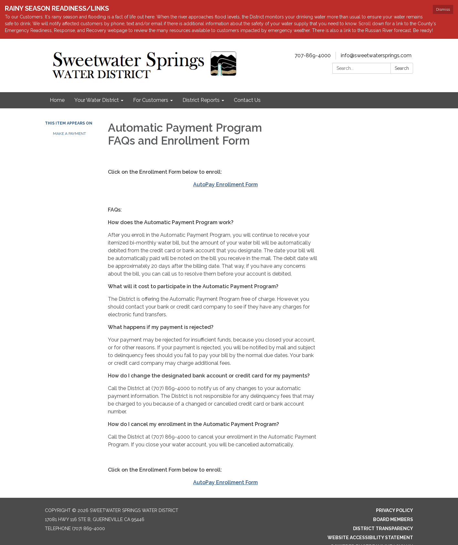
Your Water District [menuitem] (96, 100)
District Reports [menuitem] (201, 100)
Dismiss (443, 9)
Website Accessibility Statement (370, 537)
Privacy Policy (394, 510)
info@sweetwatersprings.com (376, 55)
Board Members (393, 519)
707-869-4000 (313, 55)
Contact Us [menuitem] (247, 100)
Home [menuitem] (57, 100)
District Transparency (383, 528)
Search (402, 68)
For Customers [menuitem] (150, 100)
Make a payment (69, 133)
